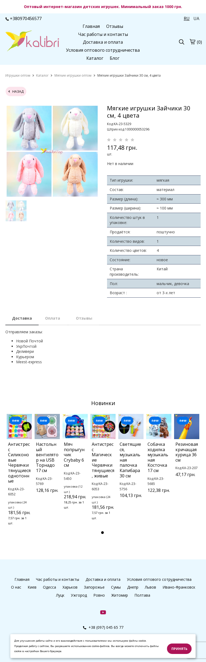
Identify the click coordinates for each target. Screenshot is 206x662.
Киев (32, 587)
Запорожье (94, 587)
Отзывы (114, 26)
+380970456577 (23, 18)
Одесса (49, 587)
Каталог (94, 58)
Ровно (99, 595)
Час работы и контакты (103, 34)
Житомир (119, 595)
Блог (114, 58)
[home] (17, 75)
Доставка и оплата (103, 42)
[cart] (192, 41)
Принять (179, 648)
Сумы (116, 587)
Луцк (60, 595)
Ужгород (79, 595)
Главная (91, 26)
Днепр (132, 587)
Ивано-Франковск (179, 587)
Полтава (142, 595)
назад (16, 91)
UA (196, 18)
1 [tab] (102, 532)
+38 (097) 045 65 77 (103, 627)
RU (187, 18)
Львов (150, 587)
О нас (16, 587)
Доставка (22, 318)
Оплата (52, 318)
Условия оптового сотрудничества (103, 50)
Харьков (70, 587)
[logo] (32, 42)
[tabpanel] (19, 476)
